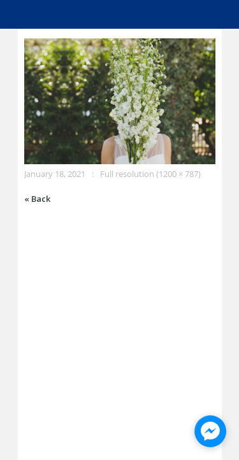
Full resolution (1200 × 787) (150, 174)
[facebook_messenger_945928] (210, 431)
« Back (37, 198)
